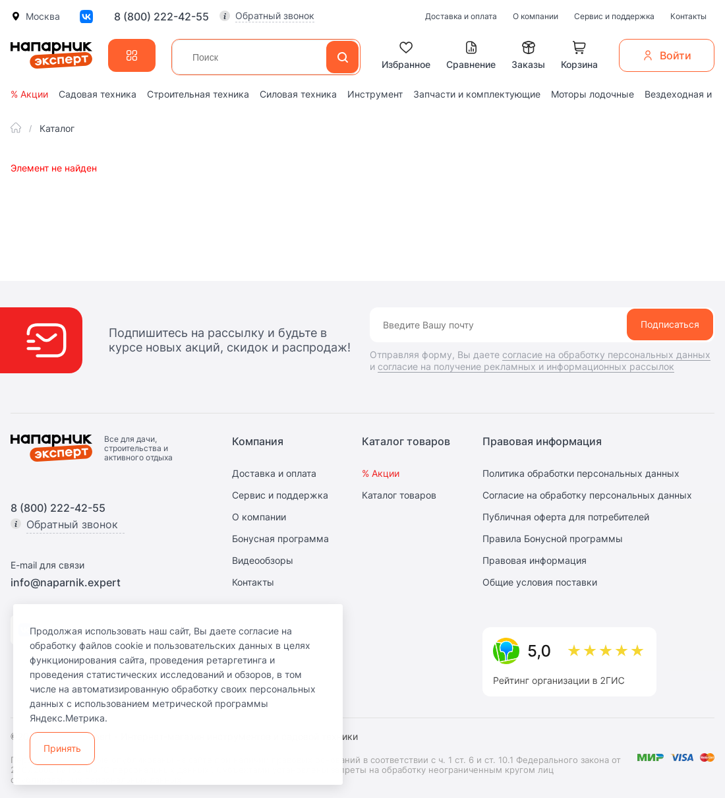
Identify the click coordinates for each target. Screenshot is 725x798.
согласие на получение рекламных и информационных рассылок (526, 366)
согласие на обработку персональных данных (606, 354)
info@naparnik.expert (66, 582)
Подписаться (670, 324)
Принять (62, 748)
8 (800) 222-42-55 (161, 16)
